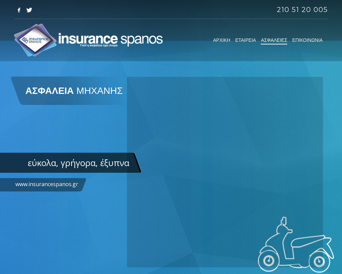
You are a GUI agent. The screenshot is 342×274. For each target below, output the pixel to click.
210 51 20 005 (302, 10)
